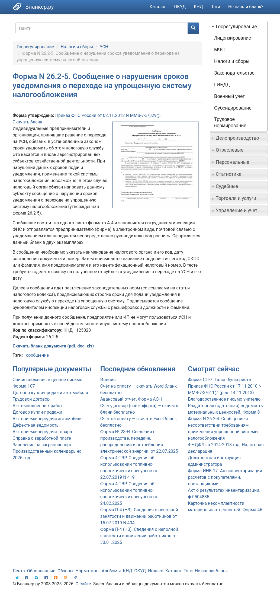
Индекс (155, 570)
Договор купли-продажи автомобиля (50, 392)
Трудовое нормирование (230, 122)
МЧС (219, 49)
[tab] (239, 26)
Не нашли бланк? (245, 6)
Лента (19, 570)
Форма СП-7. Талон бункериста (219, 379)
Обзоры (65, 570)
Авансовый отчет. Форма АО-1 (131, 399)
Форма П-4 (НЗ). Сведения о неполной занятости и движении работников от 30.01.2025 (139, 536)
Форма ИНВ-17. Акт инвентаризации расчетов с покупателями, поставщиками (225, 477)
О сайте (83, 583)
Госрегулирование (35, 46)
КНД (198, 6)
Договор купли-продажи (37, 412)
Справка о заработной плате (42, 438)
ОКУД (180, 6)
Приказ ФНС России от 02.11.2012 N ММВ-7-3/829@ (108, 115)
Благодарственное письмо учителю (224, 399)
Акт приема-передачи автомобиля (48, 418)
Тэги (215, 6)
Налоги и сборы (77, 46)
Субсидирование (233, 108)
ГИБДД (222, 84)
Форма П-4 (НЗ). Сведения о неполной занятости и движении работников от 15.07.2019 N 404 (139, 516)
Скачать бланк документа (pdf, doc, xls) (53, 346)
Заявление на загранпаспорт (42, 444)
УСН (104, 46)
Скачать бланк (28, 121)
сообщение (37, 355)
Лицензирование (232, 38)
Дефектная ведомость (36, 425)
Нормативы (87, 570)
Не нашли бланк (211, 570)
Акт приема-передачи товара (42, 431)
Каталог (158, 6)
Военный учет (229, 96)
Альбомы (111, 570)
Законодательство (234, 73)
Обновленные (41, 570)
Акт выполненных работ (37, 405)
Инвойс (108, 379)
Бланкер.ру (39, 7)
